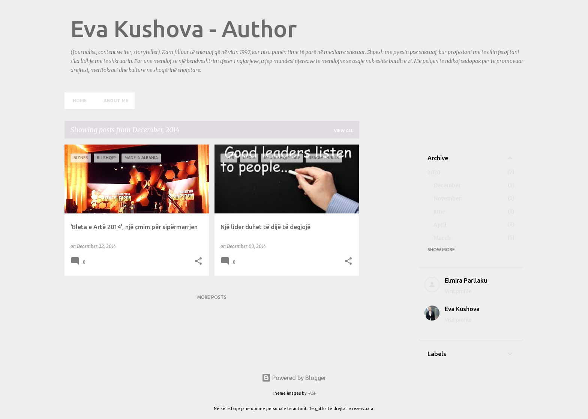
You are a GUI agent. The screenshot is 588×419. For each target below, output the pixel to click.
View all (343, 130)
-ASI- (312, 393)
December (447, 185)
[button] (198, 261)
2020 (434, 172)
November (447, 198)
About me (113, 100)
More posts (211, 297)
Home (77, 100)
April (440, 224)
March (442, 237)
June (439, 211)
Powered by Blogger (294, 377)
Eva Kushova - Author (183, 28)
